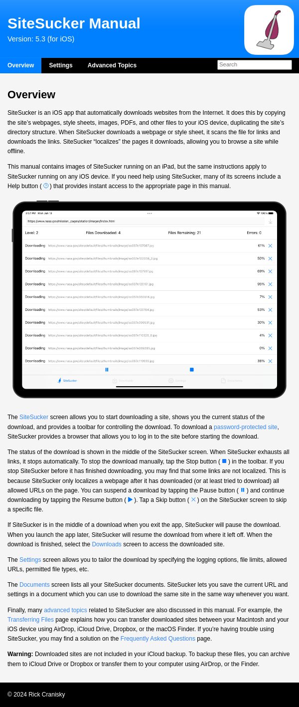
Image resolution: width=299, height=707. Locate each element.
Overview (20, 65)
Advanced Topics (112, 65)
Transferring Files (30, 619)
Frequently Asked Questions (158, 638)
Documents (34, 584)
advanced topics (65, 610)
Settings (60, 65)
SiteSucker (33, 417)
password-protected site (245, 427)
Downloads (106, 544)
